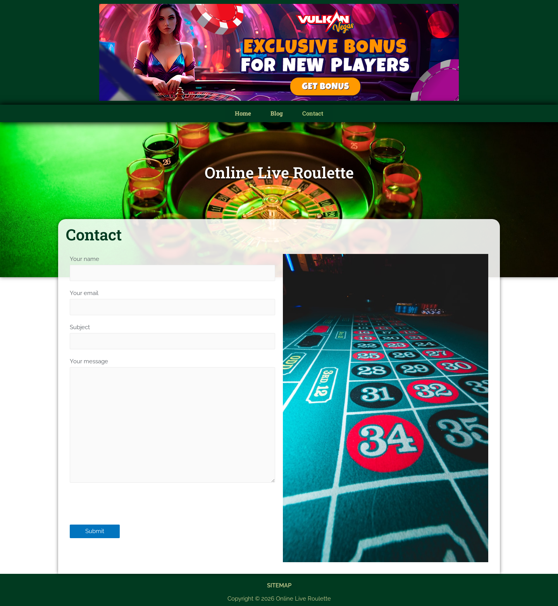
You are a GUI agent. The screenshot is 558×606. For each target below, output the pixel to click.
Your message (172, 423)
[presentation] (129, 511)
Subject (172, 337)
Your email (172, 302)
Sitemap (279, 584)
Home (243, 113)
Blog (276, 113)
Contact (312, 113)
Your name (172, 268)
